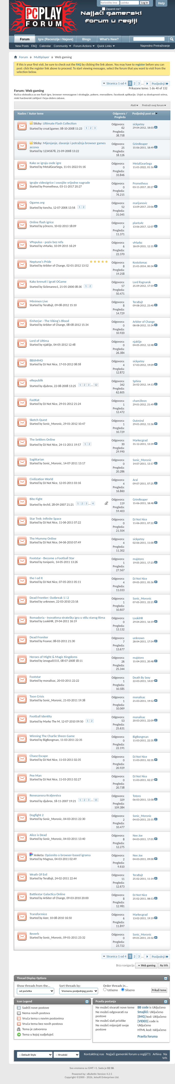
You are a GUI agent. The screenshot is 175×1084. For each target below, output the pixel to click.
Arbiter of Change (54, 265)
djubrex (48, 386)
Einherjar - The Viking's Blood (49, 321)
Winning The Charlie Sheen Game (52, 736)
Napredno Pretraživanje (155, 45)
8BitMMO (36, 360)
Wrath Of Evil (38, 874)
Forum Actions (82, 45)
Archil (46, 504)
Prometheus (50, 186)
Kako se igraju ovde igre (45, 163)
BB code (142, 1007)
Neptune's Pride (40, 262)
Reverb (34, 934)
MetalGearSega (52, 167)
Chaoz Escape (39, 756)
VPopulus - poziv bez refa (46, 242)
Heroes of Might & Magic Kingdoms (53, 657)
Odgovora (119, 113)
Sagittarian (37, 459)
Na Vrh (164, 965)
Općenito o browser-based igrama (67, 855)
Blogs (86, 39)
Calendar (45, 45)
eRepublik (36, 380)
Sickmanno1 (50, 287)
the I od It (36, 578)
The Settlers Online (42, 439)
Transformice (38, 914)
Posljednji (160, 83)
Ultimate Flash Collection (59, 123)
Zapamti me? (111, 9)
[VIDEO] (142, 1021)
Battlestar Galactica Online (47, 894)
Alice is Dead (38, 835)
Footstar (35, 677)
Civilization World (41, 479)
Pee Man (36, 775)
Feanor (47, 641)
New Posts (22, 45)
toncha (47, 207)
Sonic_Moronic (52, 424)
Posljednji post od (145, 113)
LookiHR (48, 621)
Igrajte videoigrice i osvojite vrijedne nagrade (60, 182)
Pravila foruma (147, 1036)
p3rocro (48, 226)
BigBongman (51, 740)
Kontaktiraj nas (94, 1054)
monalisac (49, 680)
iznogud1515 (51, 661)
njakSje (47, 344)
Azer (46, 918)
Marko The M (51, 721)
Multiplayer (41, 57)
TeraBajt (48, 305)
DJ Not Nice (50, 364)
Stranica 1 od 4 (116, 83)
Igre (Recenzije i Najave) (55, 39)
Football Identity (41, 716)
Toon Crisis (37, 696)
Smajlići (142, 1012)
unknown (49, 601)
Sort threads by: (70, 986)
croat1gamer (51, 128)
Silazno (128, 990)
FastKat (34, 400)
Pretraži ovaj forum (153, 105)
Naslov (22, 113)
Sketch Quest (38, 420)
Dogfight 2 (37, 815)
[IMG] (141, 1016)
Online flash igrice (42, 222)
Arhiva (157, 1054)
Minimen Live (39, 301)
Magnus (48, 859)
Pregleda (120, 117)
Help (161, 3)
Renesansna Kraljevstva (45, 795)
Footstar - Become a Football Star (52, 558)
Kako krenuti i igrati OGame (48, 281)
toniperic (48, 562)
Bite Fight (36, 499)
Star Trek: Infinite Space (45, 518)
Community (61, 45)
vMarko (48, 246)
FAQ (34, 45)
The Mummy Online (43, 538)
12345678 (49, 151)
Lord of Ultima (39, 341)
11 (96, 800)
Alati (133, 105)
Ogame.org (37, 202)
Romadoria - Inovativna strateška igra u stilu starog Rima (67, 617)
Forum (24, 39)
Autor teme (36, 113)
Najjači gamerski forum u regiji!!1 (128, 1054)
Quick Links (104, 45)
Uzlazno (110, 990)
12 (96, 385)
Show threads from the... (33, 986)
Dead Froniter (39, 637)
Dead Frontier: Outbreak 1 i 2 (49, 598)
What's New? (109, 39)
